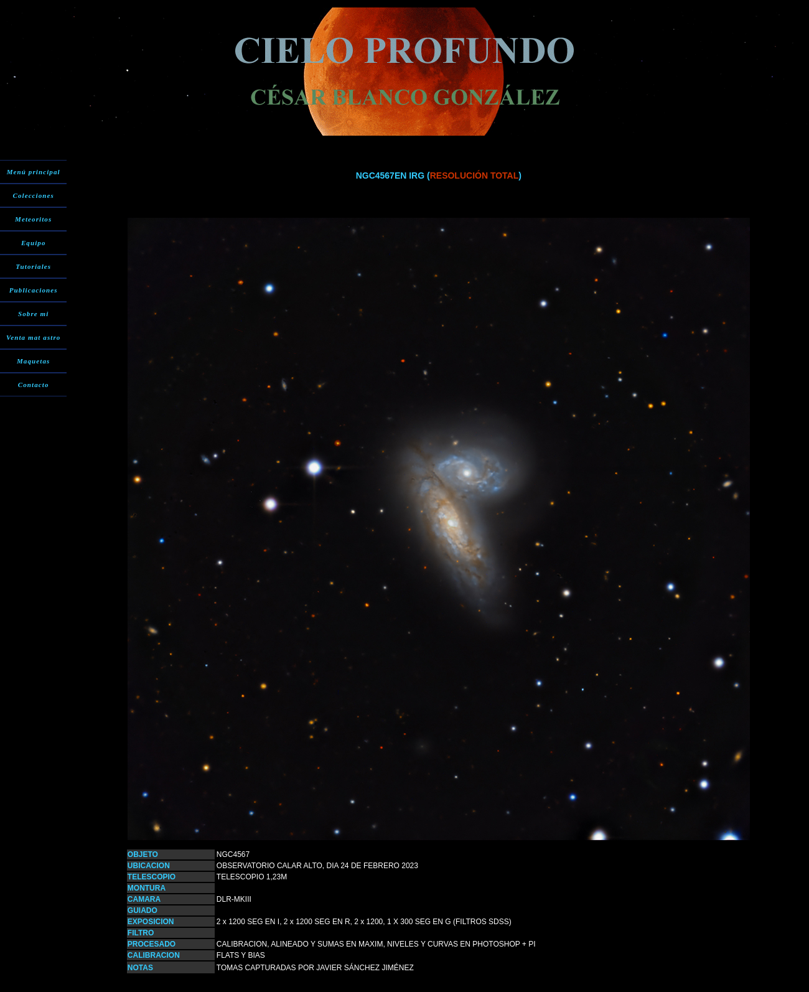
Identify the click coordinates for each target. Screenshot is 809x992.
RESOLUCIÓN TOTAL (474, 175)
